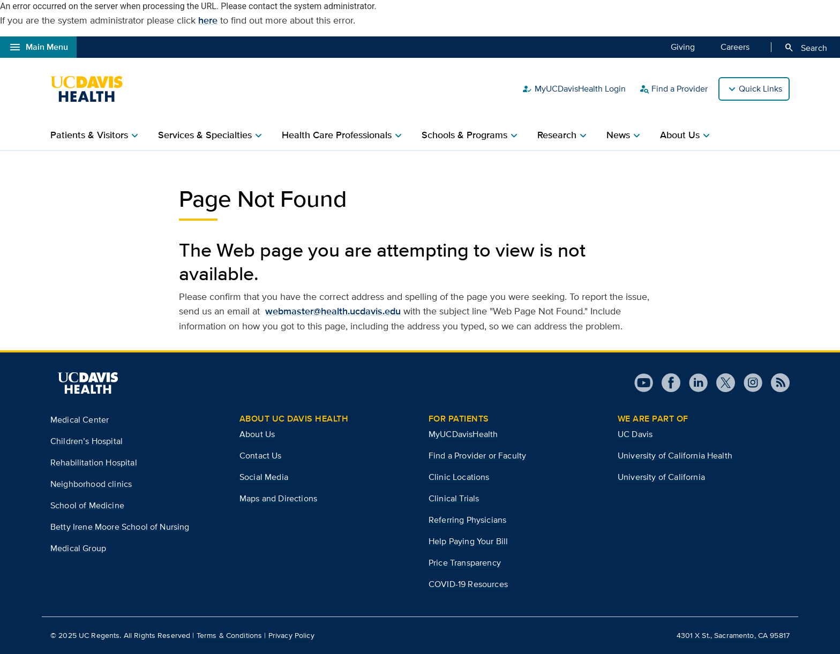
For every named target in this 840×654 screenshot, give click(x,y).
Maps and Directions (278, 498)
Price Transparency (465, 563)
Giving (683, 46)
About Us (257, 434)
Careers (735, 46)
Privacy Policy (291, 635)
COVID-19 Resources (468, 584)
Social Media (263, 477)
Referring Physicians (467, 520)
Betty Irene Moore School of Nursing (120, 527)
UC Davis (635, 434)
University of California (661, 477)
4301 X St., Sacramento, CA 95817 (733, 635)
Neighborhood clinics (91, 484)
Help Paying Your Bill (468, 541)
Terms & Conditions (229, 635)
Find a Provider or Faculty (477, 455)
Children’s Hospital (86, 441)
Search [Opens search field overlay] (805, 47)
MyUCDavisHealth (463, 434)
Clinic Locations (459, 477)
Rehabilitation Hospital (93, 462)
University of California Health (675, 455)
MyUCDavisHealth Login (574, 88)
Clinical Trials (454, 498)
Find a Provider (673, 88)
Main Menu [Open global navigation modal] (38, 47)
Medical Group (78, 548)
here (208, 20)
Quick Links (760, 88)
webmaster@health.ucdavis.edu (333, 311)
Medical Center (79, 420)
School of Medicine (87, 505)
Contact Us (260, 455)
